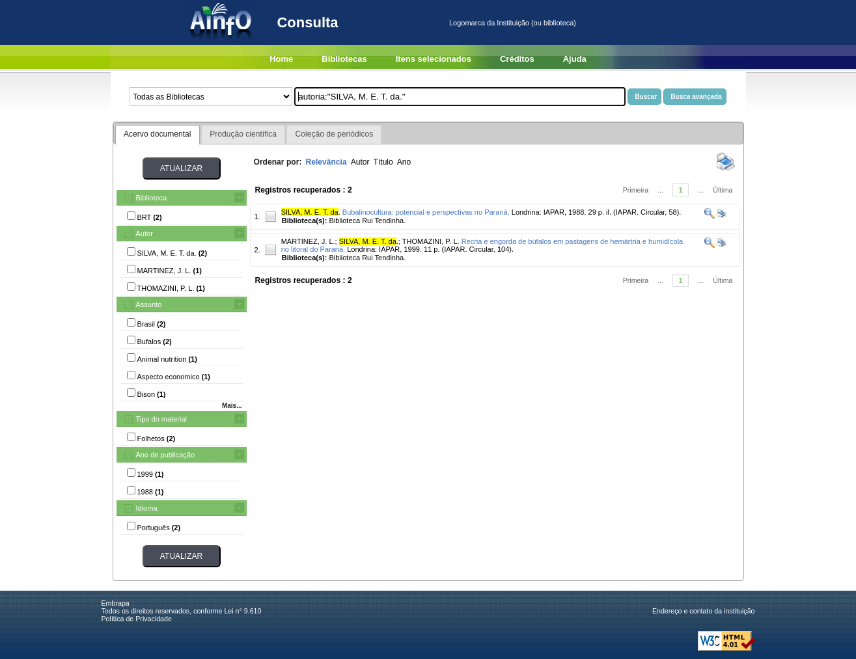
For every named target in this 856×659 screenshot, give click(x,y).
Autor (144, 233)
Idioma (147, 508)
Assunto (149, 304)
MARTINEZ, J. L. (308, 241)
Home (281, 59)
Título (383, 162)
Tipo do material (161, 419)
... (660, 190)
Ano (404, 162)
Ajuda (575, 59)
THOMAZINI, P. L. (431, 241)
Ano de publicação (165, 455)
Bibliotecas (344, 59)
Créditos (517, 59)
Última (722, 190)
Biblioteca (151, 198)
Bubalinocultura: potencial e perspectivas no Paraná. (426, 212)
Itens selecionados (433, 59)
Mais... (232, 405)
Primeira (636, 190)
